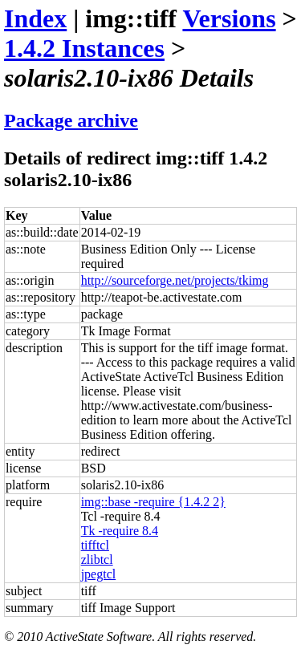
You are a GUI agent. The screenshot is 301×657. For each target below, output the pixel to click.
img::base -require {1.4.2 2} (153, 502)
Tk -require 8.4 (119, 530)
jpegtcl (98, 574)
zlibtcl (97, 559)
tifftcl (95, 545)
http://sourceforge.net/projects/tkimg (175, 280)
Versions (228, 18)
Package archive (71, 120)
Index (35, 18)
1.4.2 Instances (84, 48)
